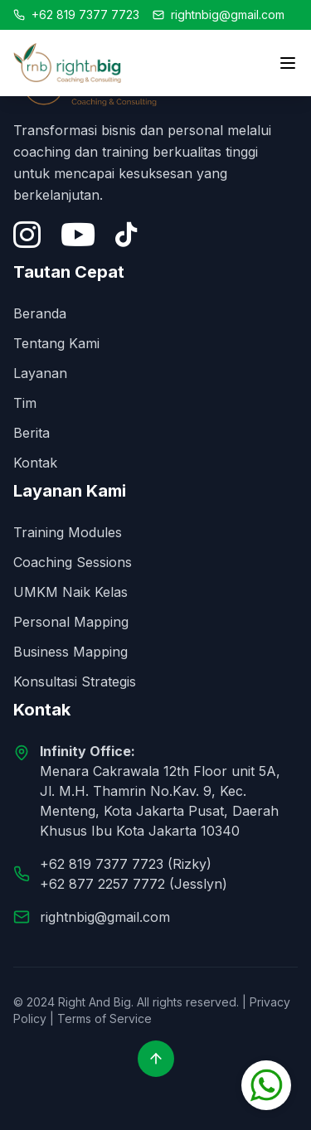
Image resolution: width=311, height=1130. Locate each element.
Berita (31, 432)
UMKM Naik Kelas (70, 592)
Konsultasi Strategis (74, 681)
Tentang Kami (56, 343)
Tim (24, 403)
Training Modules (67, 532)
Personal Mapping (71, 621)
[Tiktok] (126, 234)
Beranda (39, 313)
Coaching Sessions (72, 562)
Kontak (35, 462)
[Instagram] (27, 234)
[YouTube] (78, 234)
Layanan (40, 373)
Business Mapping (70, 651)
